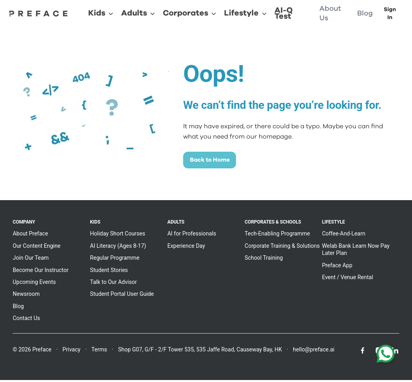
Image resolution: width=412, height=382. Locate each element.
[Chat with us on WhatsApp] (385, 355)
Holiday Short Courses (117, 236)
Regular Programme (114, 260)
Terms (99, 351)
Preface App (337, 267)
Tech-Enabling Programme (277, 236)
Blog (18, 308)
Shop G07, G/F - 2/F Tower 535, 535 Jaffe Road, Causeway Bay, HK (200, 351)
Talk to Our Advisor (113, 284)
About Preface (30, 236)
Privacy (71, 351)
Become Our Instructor (41, 272)
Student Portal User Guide (122, 296)
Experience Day (186, 248)
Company (24, 224)
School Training (264, 260)
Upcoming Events (34, 284)
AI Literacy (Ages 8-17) (118, 248)
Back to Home (214, 161)
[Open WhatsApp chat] (385, 355)
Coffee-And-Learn (343, 236)
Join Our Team (31, 260)
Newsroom (26, 296)
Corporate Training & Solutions (282, 248)
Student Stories (109, 272)
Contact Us (26, 320)
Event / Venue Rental (347, 279)
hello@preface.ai (313, 351)
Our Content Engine (36, 248)
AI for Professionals (191, 236)
